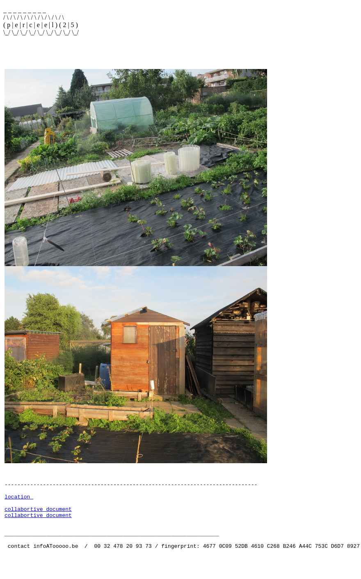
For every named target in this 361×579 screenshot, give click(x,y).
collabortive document (38, 521)
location (19, 506)
